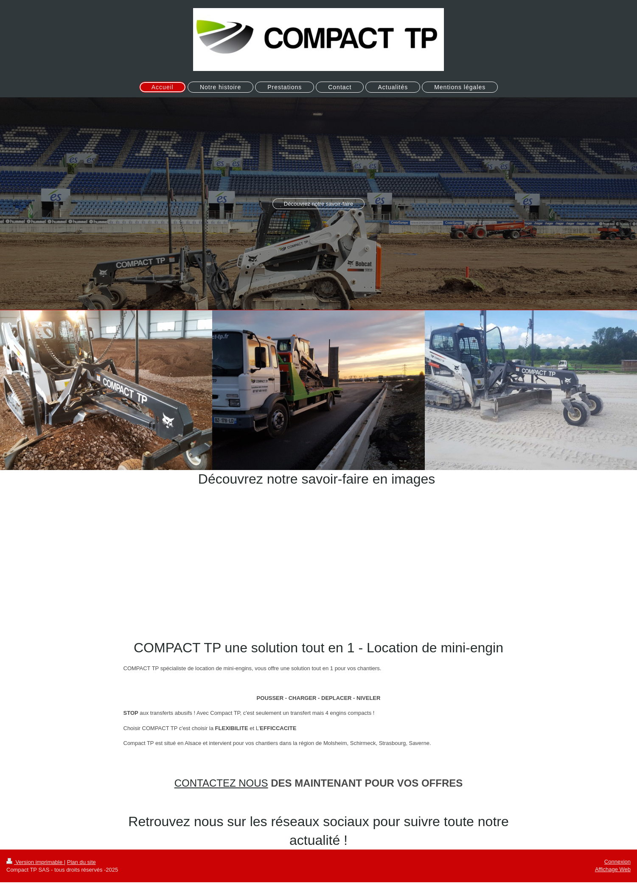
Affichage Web (613, 869)
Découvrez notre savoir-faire (318, 204)
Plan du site (81, 862)
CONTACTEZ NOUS (221, 783)
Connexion (617, 861)
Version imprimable (35, 862)
